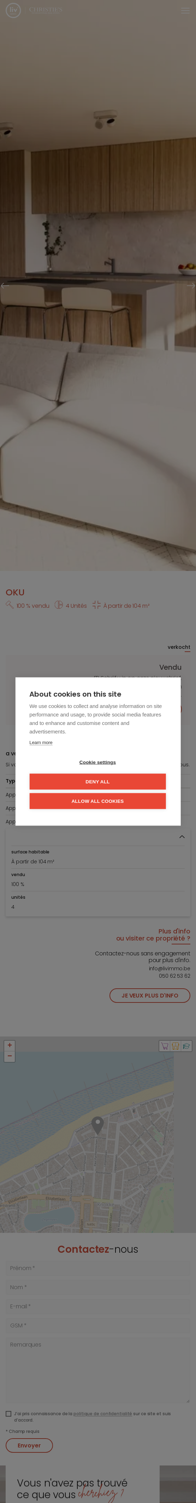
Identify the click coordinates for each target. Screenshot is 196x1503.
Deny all (97, 781)
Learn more (40, 742)
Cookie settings (97, 762)
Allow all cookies (97, 801)
